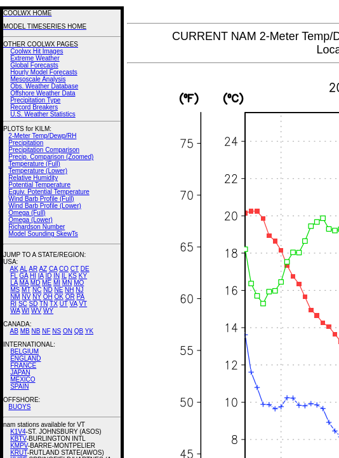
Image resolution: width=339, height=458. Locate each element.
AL (23, 268)
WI (25, 310)
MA (24, 282)
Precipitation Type (35, 100)
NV (26, 296)
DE (85, 268)
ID (48, 275)
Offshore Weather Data (42, 93)
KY (83, 275)
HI (33, 275)
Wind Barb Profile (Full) (41, 198)
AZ (43, 268)
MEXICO (22, 379)
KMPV (19, 445)
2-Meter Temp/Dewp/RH (42, 135)
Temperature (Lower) (37, 170)
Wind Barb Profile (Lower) (44, 205)
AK (14, 268)
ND (47, 289)
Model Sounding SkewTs (43, 233)
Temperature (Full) (34, 163)
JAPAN (20, 372)
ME (46, 282)
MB (25, 331)
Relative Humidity (33, 177)
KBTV (18, 438)
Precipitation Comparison (43, 149)
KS (73, 275)
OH (48, 296)
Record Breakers (34, 107)
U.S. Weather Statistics (43, 114)
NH (69, 289)
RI (13, 303)
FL (13, 275)
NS (56, 331)
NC (36, 289)
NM (15, 296)
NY (36, 296)
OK (58, 296)
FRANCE (23, 365)
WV (36, 310)
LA (14, 282)
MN (67, 282)
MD (35, 282)
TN (43, 303)
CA (53, 268)
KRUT (18, 452)
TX (54, 303)
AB (14, 331)
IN (56, 275)
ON (67, 331)
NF (46, 331)
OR (70, 296)
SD (33, 303)
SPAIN (19, 386)
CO (64, 268)
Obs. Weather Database (44, 86)
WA (15, 310)
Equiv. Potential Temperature (48, 191)
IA (41, 275)
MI (56, 282)
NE (58, 289)
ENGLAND (25, 358)
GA (23, 275)
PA (80, 296)
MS (15, 289)
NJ (79, 289)
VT (83, 303)
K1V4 (17, 431)
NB (35, 331)
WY (48, 310)
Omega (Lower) (30, 219)
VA (73, 303)
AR (33, 268)
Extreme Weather (35, 58)
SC (22, 303)
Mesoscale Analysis (37, 79)
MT (26, 289)
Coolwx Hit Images (36, 51)
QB (78, 331)
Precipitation (25, 142)
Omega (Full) (26, 212)
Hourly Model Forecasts (43, 72)
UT (64, 303)
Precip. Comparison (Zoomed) (50, 156)
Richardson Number (36, 226)
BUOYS (19, 406)
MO (79, 282)
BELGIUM (24, 351)
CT (74, 268)
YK (89, 331)
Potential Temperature (39, 184)
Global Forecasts (34, 65)
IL (64, 275)
